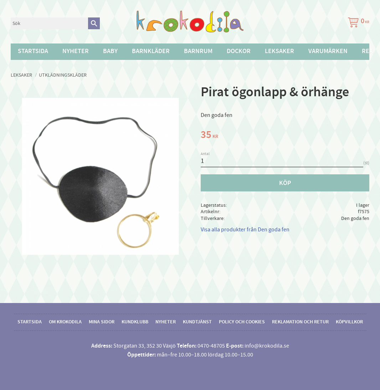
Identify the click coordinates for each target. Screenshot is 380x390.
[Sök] (94, 23)
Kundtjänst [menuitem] (197, 322)
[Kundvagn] (357, 23)
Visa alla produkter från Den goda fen (245, 229)
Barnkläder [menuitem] (151, 51)
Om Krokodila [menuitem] (65, 322)
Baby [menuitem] (110, 51)
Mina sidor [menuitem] (101, 322)
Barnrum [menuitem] (198, 51)
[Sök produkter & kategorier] (49, 23)
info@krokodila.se (267, 345)
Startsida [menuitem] (33, 51)
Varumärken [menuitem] (328, 51)
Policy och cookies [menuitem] (242, 322)
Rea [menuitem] (367, 51)
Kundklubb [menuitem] (135, 322)
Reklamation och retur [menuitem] (300, 322)
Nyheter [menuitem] (75, 51)
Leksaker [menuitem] (279, 51)
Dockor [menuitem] (239, 51)
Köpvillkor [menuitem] (349, 322)
